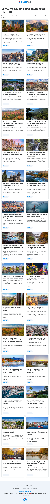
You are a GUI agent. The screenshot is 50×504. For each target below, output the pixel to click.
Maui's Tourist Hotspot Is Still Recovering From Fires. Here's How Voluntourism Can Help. (35, 401)
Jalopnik (11, 493)
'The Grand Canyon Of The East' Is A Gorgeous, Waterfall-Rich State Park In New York (37, 247)
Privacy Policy (29, 485)
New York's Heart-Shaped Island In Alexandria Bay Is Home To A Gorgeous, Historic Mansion (13, 185)
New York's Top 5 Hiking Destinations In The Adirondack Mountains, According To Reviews (12, 339)
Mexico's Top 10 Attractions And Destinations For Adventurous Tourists (12, 309)
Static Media (17, 488)
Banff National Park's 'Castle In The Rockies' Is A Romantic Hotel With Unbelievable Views (37, 123)
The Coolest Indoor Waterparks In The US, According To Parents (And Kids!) (13, 247)
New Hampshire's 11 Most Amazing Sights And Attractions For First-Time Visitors (13, 123)
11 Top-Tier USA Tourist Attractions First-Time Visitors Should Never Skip (35, 278)
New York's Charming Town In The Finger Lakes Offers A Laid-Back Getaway (36, 463)
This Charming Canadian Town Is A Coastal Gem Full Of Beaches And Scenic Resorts (36, 185)
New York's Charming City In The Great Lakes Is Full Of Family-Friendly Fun (36, 370)
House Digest (34, 493)
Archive (23, 485)
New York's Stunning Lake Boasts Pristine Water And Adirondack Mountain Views (12, 370)
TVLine (15, 493)
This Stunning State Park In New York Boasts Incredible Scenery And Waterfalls (36, 154)
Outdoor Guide (25, 495)
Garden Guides (26, 493)
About (18, 485)
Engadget (6, 493)
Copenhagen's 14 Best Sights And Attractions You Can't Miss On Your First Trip (13, 216)
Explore (20, 493)
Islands (44, 493)
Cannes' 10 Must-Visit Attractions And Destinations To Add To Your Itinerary (12, 401)
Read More (5, 45)
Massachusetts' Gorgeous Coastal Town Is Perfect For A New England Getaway (37, 432)
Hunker (40, 493)
